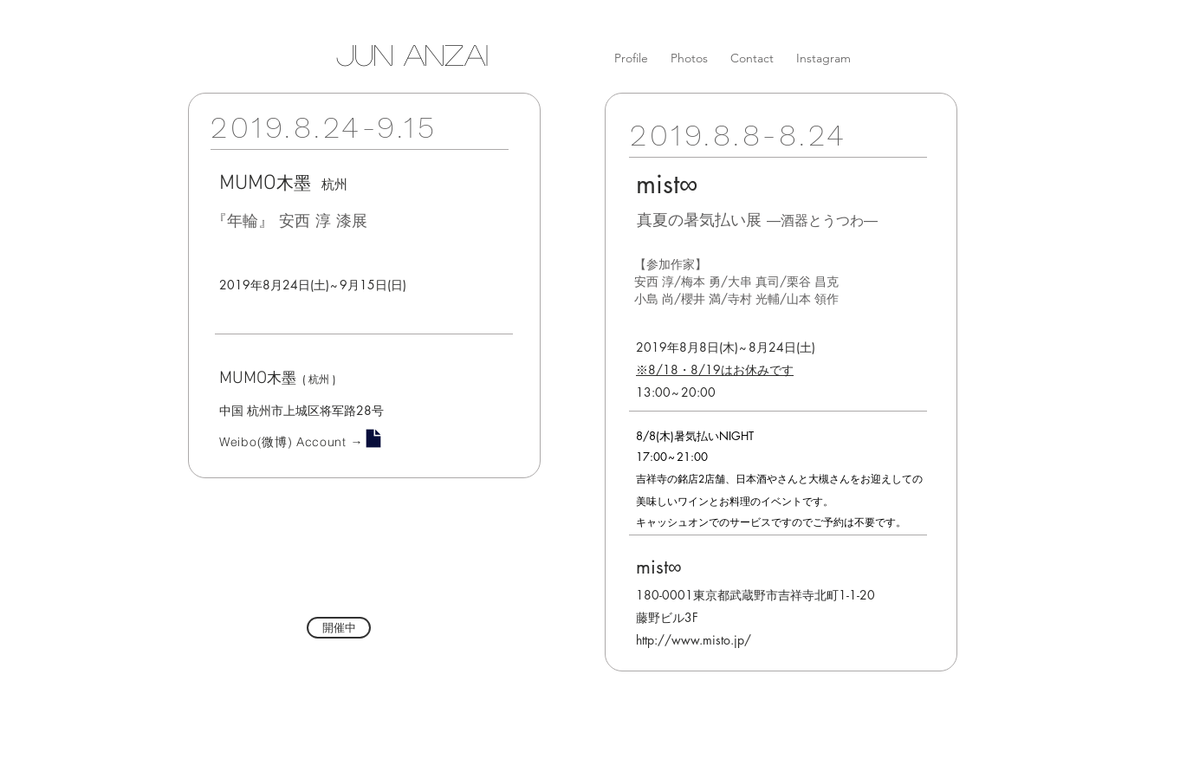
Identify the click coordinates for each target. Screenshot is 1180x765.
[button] (339, 628)
